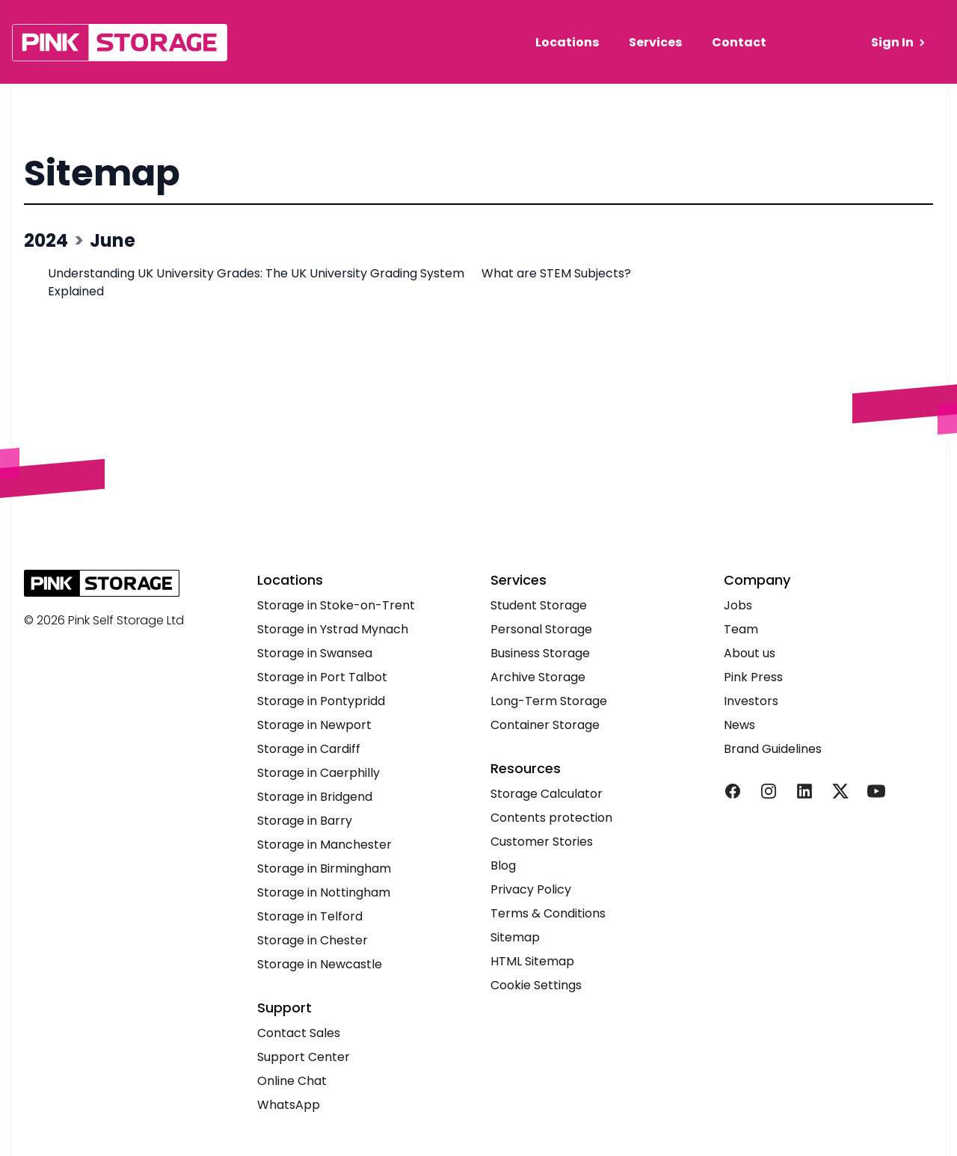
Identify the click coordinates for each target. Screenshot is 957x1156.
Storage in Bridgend (314, 796)
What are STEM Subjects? (557, 273)
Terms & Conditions (548, 913)
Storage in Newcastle (319, 964)
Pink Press (753, 677)
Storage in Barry (304, 820)
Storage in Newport (314, 725)
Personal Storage (541, 629)
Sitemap (102, 173)
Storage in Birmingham (324, 868)
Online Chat (292, 1080)
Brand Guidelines (773, 748)
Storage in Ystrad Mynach (332, 629)
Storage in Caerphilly (318, 772)
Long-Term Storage (548, 701)
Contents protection (551, 817)
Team (741, 629)
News (739, 725)
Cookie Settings (536, 985)
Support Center (303, 1057)
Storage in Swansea (314, 653)
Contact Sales (298, 1033)
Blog (503, 865)
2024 (46, 240)
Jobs (738, 605)
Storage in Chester (312, 940)
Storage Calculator (546, 793)
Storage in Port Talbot (322, 677)
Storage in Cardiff (308, 748)
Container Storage (545, 725)
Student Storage (538, 605)
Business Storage (540, 653)
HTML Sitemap (532, 961)
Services (655, 42)
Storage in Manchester (324, 844)
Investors (751, 701)
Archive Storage (537, 677)
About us (749, 653)
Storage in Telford (310, 916)
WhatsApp (288, 1104)
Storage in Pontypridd (321, 701)
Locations (567, 42)
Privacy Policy (530, 889)
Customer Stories (541, 841)
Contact (739, 42)
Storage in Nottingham (323, 892)
